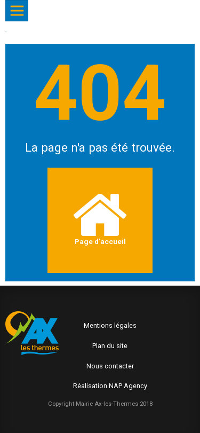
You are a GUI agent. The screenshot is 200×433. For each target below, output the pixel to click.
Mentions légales (110, 325)
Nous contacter (110, 366)
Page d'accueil (100, 220)
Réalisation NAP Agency (110, 386)
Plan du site (109, 346)
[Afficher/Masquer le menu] (16, 10)
